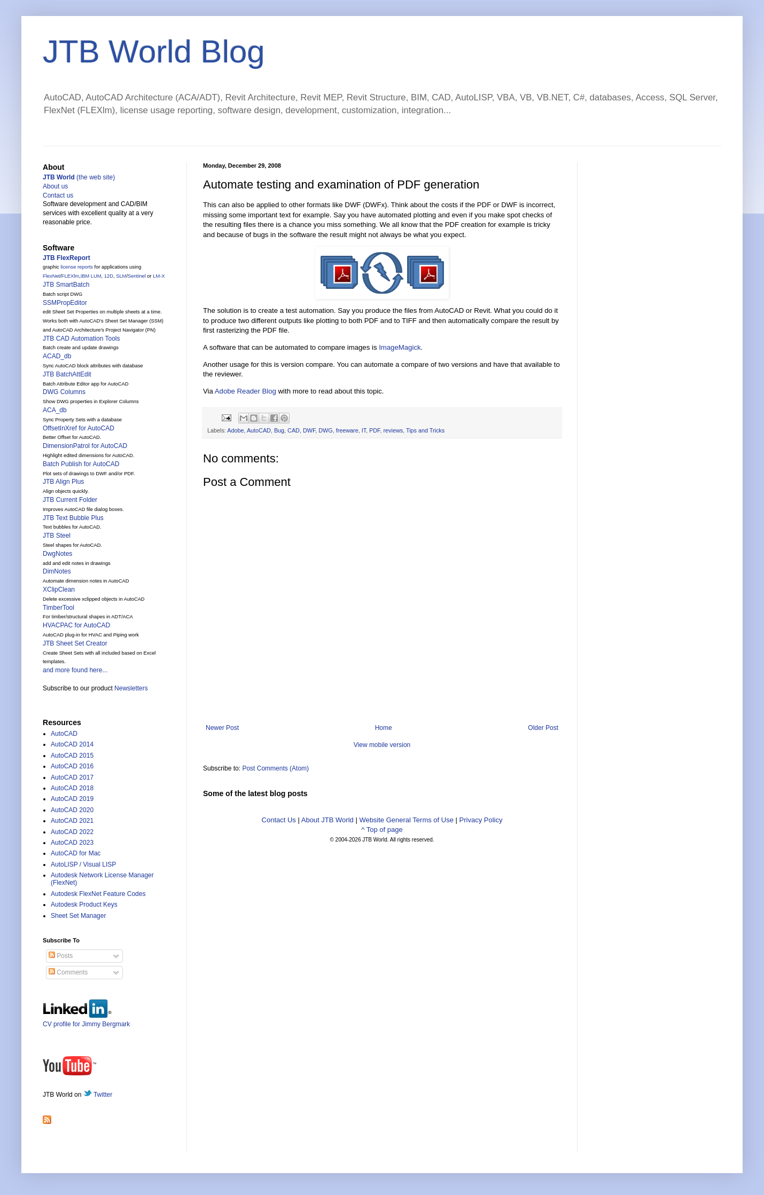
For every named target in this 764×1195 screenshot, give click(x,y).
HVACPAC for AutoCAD (76, 625)
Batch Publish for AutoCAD (81, 464)
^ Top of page (381, 830)
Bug (279, 430)
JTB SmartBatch (66, 284)
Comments (68, 972)
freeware (347, 430)
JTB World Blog (154, 51)
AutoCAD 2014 (72, 744)
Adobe (235, 430)
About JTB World (327, 820)
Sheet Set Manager (78, 915)
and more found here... (75, 670)
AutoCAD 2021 (72, 820)
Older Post (543, 728)
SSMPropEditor (65, 302)
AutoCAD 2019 (72, 799)
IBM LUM (91, 276)
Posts (61, 956)
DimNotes (57, 571)
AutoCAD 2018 (72, 788)
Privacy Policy (481, 820)
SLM (121, 276)
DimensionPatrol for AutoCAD (85, 446)
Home (383, 728)
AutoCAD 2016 (72, 766)
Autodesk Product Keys (84, 904)
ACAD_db (57, 356)
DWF (309, 430)
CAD (293, 430)
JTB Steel (57, 535)
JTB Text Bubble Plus (73, 518)
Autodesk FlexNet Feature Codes (98, 894)
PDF (374, 430)
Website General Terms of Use (406, 820)
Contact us (58, 195)
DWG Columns (64, 392)
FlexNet (51, 276)
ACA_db (55, 410)
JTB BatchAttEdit (67, 374)
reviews (393, 430)
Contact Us (279, 820)
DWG (325, 430)
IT (364, 430)
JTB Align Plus (63, 481)
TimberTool (58, 607)
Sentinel (137, 276)
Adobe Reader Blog (245, 391)
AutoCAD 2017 (72, 777)
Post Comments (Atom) (275, 768)
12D (108, 276)
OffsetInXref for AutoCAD (78, 428)
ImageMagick (399, 347)
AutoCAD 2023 (72, 842)
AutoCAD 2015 (72, 755)
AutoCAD (259, 430)
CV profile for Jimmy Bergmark (86, 1020)
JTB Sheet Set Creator (75, 643)
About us (55, 186)
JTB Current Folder (70, 500)
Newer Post (222, 728)
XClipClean (59, 589)
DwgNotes (57, 553)
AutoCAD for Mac (75, 853)
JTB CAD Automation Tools (81, 338)
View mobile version (382, 745)
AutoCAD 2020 (72, 810)
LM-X (159, 276)
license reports (76, 267)
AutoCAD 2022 (72, 832)
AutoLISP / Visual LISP (83, 864)
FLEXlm (70, 276)
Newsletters (131, 688)
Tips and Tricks (425, 430)
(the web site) (79, 177)
